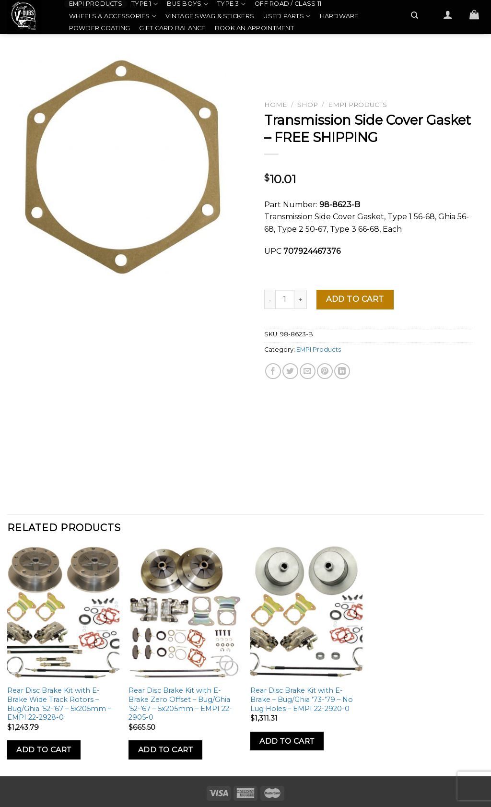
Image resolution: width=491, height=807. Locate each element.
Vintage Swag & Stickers (209, 16)
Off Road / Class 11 (288, 3)
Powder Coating (99, 28)
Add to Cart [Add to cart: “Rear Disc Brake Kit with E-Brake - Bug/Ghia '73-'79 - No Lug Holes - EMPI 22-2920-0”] (286, 741)
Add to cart (355, 299)
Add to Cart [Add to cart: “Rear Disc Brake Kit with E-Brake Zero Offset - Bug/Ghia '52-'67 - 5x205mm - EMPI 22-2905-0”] (165, 749)
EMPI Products (95, 3)
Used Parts (286, 16)
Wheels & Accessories (113, 16)
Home (275, 104)
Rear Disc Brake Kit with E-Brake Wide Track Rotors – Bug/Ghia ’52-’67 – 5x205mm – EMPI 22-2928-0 (59, 704)
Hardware (339, 16)
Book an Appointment (254, 28)
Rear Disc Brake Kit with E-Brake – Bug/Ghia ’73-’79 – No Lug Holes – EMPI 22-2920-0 (301, 699)
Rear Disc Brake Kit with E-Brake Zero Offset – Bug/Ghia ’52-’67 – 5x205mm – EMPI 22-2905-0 (180, 704)
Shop (307, 104)
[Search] (415, 15)
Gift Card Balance (172, 28)
